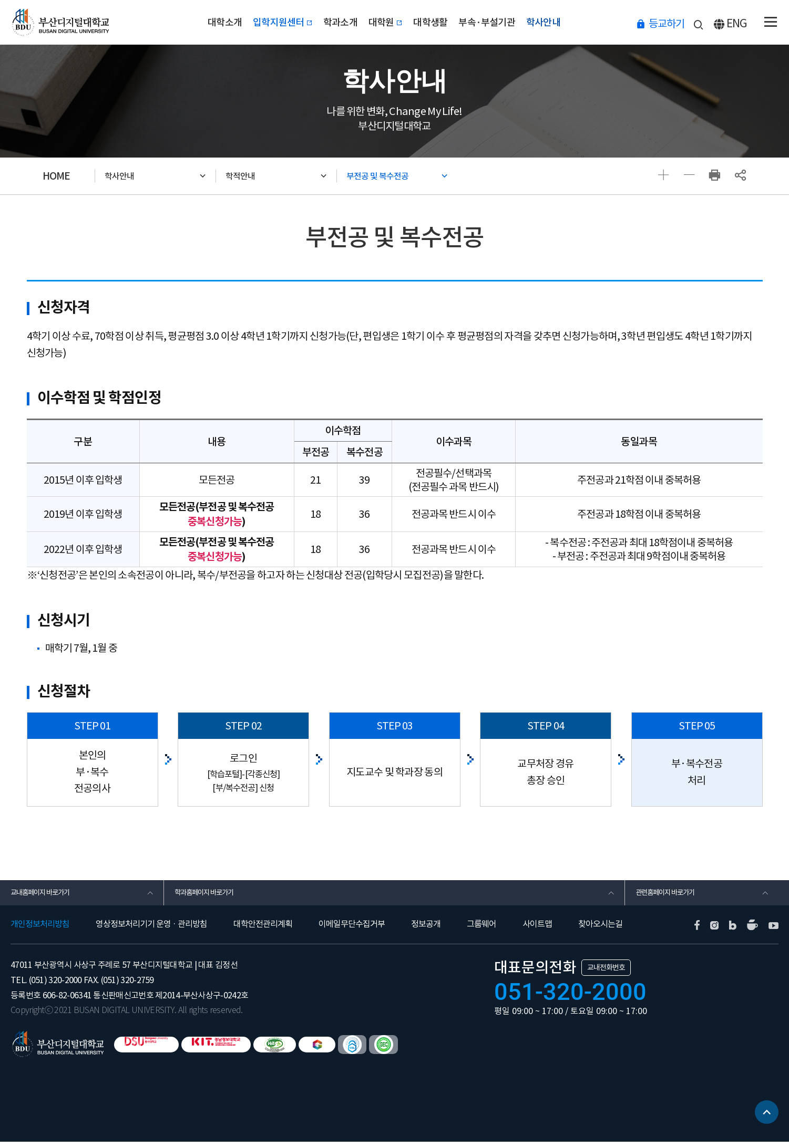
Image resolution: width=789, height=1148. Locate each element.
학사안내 (581, 22)
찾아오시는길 (600, 930)
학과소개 (329, 22)
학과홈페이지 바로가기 (212, 896)
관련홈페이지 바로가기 (673, 896)
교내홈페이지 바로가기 (48, 896)
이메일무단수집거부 (352, 930)
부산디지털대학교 (65, 22)
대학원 (386, 22)
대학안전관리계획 (262, 930)
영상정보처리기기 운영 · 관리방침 (151, 930)
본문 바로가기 (0, 0)
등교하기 (666, 23)
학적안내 (250, 176)
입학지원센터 (258, 22)
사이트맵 (537, 930)
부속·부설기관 (511, 22)
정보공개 (425, 930)
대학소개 (187, 22)
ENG (737, 23)
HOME (56, 176)
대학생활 (443, 22)
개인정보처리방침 (40, 930)
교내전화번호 (606, 973)
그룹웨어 (481, 930)
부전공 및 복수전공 (390, 176)
